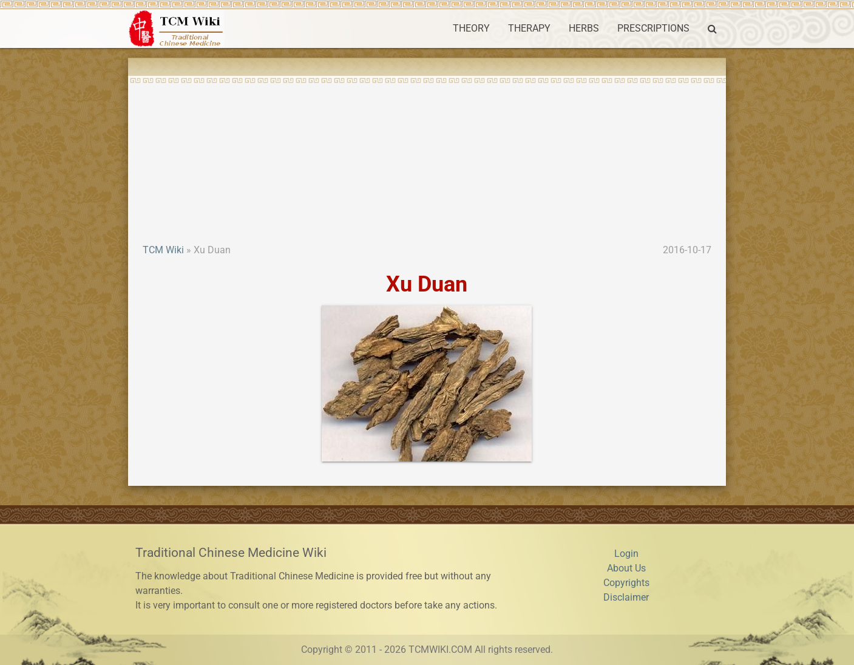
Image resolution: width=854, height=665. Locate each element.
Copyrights (626, 582)
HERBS (584, 28)
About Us (626, 568)
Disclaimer (626, 597)
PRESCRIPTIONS (653, 28)
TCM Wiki (163, 250)
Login (626, 553)
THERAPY (529, 28)
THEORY (471, 28)
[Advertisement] (427, 152)
